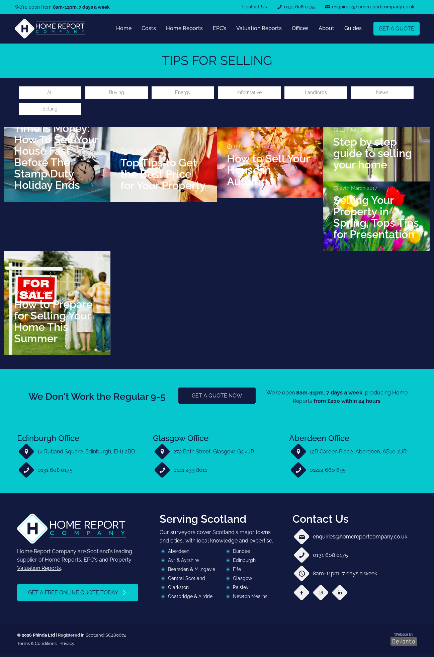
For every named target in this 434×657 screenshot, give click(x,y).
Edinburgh (244, 563)
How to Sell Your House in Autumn (268, 172)
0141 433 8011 (190, 472)
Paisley (241, 590)
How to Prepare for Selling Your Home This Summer (53, 323)
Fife (237, 572)
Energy (183, 93)
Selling (50, 111)
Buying (116, 93)
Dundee (241, 554)
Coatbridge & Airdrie (190, 599)
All (50, 93)
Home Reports (63, 562)
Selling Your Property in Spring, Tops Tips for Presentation (376, 220)
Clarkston (178, 590)
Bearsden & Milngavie (191, 572)
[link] (50, 29)
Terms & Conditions (37, 646)
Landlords (315, 93)
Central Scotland (186, 581)
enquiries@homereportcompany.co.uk (360, 539)
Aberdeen (178, 554)
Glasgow (242, 581)
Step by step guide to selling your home (372, 155)
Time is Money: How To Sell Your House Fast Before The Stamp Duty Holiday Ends (56, 159)
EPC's (91, 562)
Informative (249, 93)
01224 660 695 (328, 472)
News (382, 93)
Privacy (67, 646)
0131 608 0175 (55, 472)
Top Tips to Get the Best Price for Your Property (163, 176)
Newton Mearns (250, 599)
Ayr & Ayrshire (183, 563)
